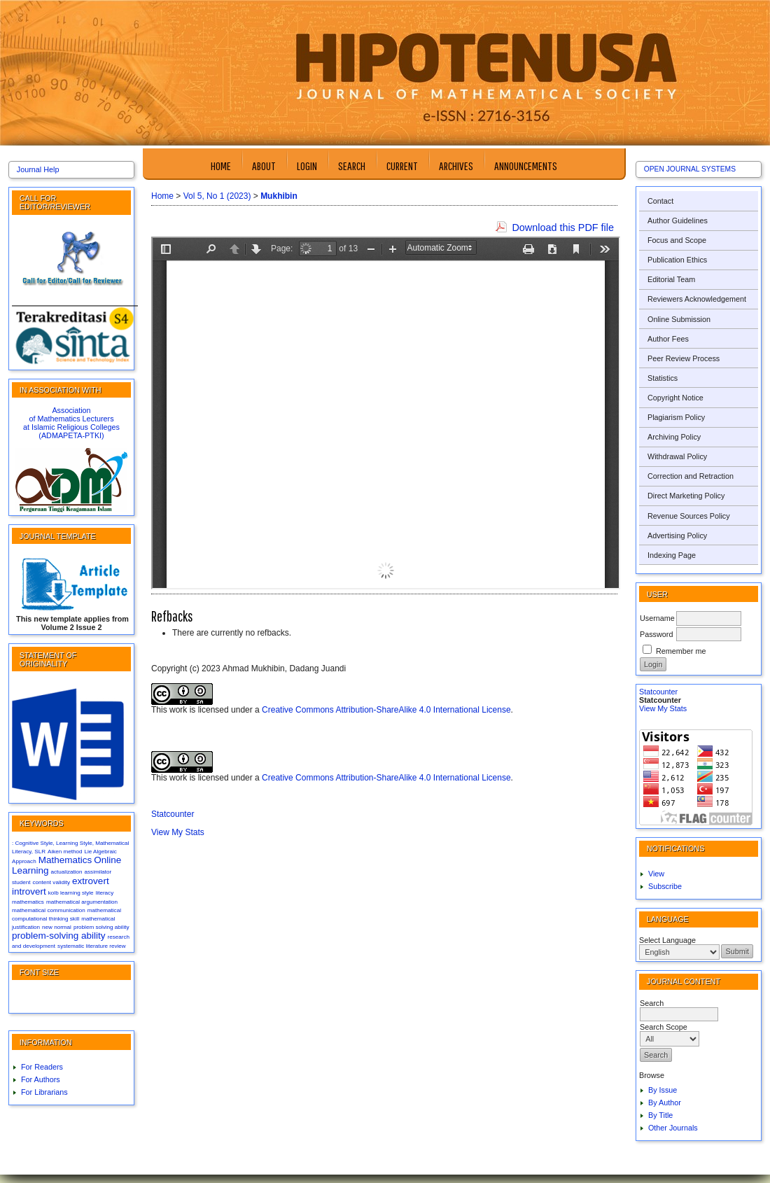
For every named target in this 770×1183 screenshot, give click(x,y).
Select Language (667, 940)
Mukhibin (279, 196)
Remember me (681, 651)
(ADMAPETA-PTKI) (71, 435)
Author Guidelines (678, 220)
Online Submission (679, 319)
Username (657, 618)
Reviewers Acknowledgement (697, 299)
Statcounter (658, 691)
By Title (660, 1115)
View (656, 873)
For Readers (42, 1067)
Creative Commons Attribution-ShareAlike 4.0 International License (386, 710)
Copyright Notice (676, 397)
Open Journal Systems (690, 169)
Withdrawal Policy (677, 456)
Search (351, 165)
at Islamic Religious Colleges (71, 427)
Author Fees (668, 339)
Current (402, 165)
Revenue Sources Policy (689, 516)
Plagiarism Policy (676, 417)
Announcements (525, 165)
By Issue (662, 1090)
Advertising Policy (677, 535)
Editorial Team (671, 279)
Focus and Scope (677, 240)
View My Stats (663, 708)
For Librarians (44, 1092)
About (264, 165)
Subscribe (665, 886)
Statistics (663, 378)
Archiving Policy (674, 437)
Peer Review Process (684, 358)
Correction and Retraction (691, 476)
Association (71, 410)
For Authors (40, 1079)
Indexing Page (672, 555)
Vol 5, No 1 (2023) (217, 196)
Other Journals (673, 1128)
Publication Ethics (677, 259)
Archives (456, 165)
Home (221, 165)
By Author (664, 1102)
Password (656, 634)
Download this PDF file (563, 227)
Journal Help (38, 169)
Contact (660, 201)
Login (307, 165)
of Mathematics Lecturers (71, 418)
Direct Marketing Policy (686, 495)
